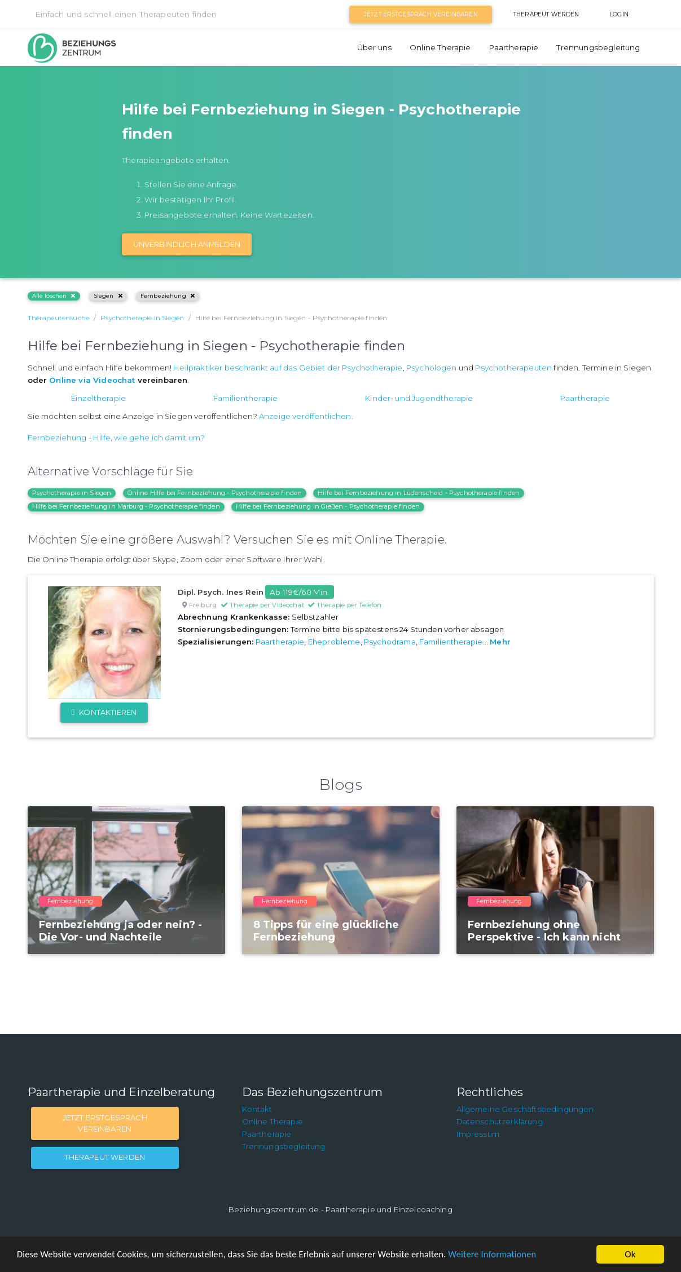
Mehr (500, 641)
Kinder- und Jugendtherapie (419, 398)
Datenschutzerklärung (499, 1121)
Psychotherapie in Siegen (72, 493)
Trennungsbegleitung (598, 47)
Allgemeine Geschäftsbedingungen (525, 1109)
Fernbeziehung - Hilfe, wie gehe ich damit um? (116, 437)
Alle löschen (54, 295)
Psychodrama (390, 641)
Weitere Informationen (509, 1255)
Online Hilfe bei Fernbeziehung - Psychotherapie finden (215, 493)
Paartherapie (514, 47)
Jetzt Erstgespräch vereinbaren (421, 14)
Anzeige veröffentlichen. (306, 416)
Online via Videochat (92, 380)
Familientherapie (245, 398)
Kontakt (257, 1109)
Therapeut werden (546, 14)
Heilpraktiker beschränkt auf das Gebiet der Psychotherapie (287, 367)
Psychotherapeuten (513, 367)
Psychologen (431, 367)
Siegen (108, 295)
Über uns (374, 47)
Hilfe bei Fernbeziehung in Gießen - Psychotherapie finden (328, 506)
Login (619, 14)
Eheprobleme (334, 641)
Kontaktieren (104, 712)
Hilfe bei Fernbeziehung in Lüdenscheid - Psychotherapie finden (419, 493)
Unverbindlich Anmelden (187, 244)
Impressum (477, 1133)
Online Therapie (440, 47)
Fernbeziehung (167, 295)
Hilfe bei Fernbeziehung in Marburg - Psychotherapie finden (126, 506)
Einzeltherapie (98, 398)
